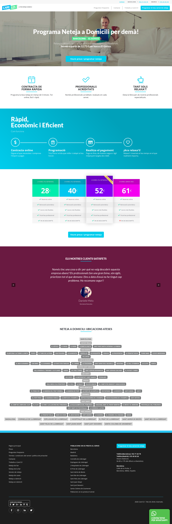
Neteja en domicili (15, 482)
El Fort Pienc (37, 398)
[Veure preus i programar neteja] (86, 59)
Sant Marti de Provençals (77, 408)
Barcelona (86, 339)
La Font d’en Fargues (61, 363)
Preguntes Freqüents (101, 8)
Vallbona (86, 357)
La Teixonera (87, 363)
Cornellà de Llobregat (29, 419)
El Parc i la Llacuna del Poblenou (54, 405)
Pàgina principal (15, 446)
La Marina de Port (72, 391)
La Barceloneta (85, 346)
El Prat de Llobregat (77, 469)
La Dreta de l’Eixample (70, 398)
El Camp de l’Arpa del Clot (20, 405)
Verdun (106, 353)
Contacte (117, 8)
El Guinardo (46, 363)
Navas (129, 415)
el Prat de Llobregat (109, 419)
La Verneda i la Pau (97, 408)
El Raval (64, 346)
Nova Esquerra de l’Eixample (117, 398)
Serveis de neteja (15, 472)
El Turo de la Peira (45, 353)
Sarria (65, 370)
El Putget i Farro (131, 370)
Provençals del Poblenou (151, 405)
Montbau (119, 363)
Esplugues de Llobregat (56, 419)
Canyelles (84, 353)
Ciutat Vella (86, 343)
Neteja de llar (14, 465)
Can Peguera (59, 353)
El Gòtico (54, 346)
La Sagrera (99, 415)
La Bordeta (117, 391)
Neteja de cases (14, 475)
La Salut (80, 384)
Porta (33, 353)
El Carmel (75, 363)
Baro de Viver (61, 415)
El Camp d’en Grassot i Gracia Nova (112, 384)
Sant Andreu (86, 411)
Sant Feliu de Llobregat (51, 424)
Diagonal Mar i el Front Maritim (108, 405)
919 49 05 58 (164, 2)
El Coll (71, 384)
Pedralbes (102, 377)
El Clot (36, 405)
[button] (13, 285)
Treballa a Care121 (131, 8)
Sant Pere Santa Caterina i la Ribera (107, 346)
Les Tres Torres (76, 370)
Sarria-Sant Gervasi (86, 367)
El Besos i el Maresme (130, 405)
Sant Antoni (135, 398)
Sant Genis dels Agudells (104, 363)
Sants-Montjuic (86, 387)
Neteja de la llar (15, 469)
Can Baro (34, 363)
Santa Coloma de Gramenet (118, 424)
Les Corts (86, 374)
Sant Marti (86, 401)
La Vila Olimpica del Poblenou (81, 405)
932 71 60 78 (143, 2)
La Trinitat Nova (132, 353)
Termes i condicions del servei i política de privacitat (28, 456)
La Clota (145, 363)
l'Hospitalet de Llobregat (83, 419)
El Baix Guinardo (22, 363)
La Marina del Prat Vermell (53, 391)
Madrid (73, 452)
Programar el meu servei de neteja (155, 8)
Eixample (85, 394)
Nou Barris (85, 350)
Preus (11, 449)
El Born (73, 346)
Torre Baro (145, 353)
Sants (139, 391)
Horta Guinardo (85, 360)
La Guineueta (72, 353)
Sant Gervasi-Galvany (114, 370)
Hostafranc (105, 391)
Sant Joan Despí (73, 424)
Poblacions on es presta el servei (82, 492)
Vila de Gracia (91, 384)
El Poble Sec (35, 391)
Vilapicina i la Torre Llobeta (17, 353)
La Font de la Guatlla (90, 391)
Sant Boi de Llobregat (155, 419)
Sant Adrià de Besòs (132, 419)
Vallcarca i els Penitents (56, 384)
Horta (153, 363)
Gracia (86, 381)
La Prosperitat (117, 353)
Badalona (10, 419)
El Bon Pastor (74, 415)
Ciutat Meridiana (158, 353)
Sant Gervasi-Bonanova (94, 370)
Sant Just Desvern (93, 424)
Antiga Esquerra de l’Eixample (92, 398)
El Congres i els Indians (115, 415)
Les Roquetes (95, 353)
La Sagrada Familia (52, 398)
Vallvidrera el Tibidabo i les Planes (47, 370)
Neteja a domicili (15, 479)
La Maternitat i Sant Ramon (85, 377)
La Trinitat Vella (47, 415)
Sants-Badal (129, 391)
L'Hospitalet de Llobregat (79, 465)
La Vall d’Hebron (132, 363)
